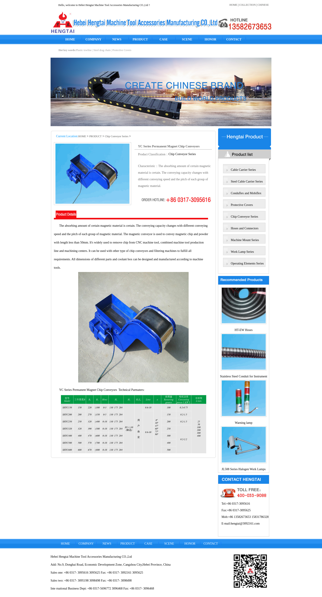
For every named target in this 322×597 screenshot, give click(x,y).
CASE (163, 39)
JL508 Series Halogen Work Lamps (243, 469)
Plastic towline (84, 50)
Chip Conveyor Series (116, 136)
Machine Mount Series (245, 240)
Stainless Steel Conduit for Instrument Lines (243, 377)
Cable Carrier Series (243, 169)
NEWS (116, 39)
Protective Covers (121, 50)
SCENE (187, 39)
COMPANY (93, 39)
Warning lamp (243, 422)
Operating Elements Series (247, 263)
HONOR (210, 39)
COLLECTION (247, 4)
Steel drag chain (101, 50)
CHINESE (263, 4)
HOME (233, 4)
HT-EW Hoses (243, 330)
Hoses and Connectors (244, 228)
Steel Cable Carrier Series (247, 181)
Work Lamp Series (242, 251)
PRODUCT (140, 39)
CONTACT (234, 39)
